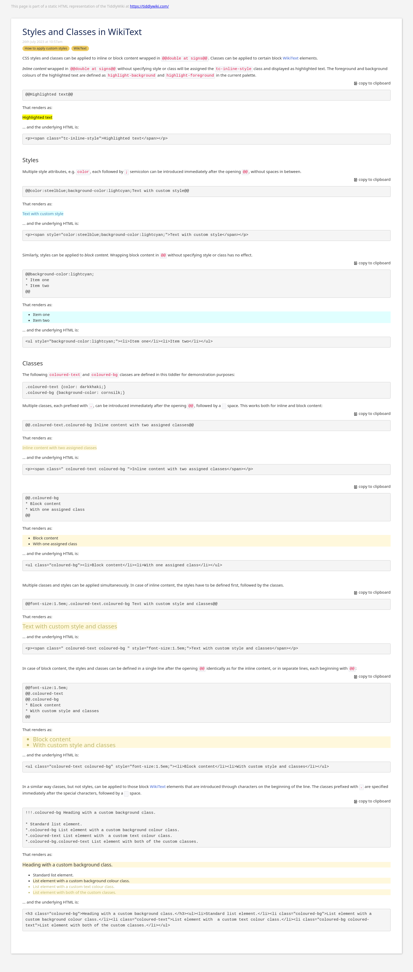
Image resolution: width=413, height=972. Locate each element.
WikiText (290, 58)
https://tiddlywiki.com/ (149, 6)
